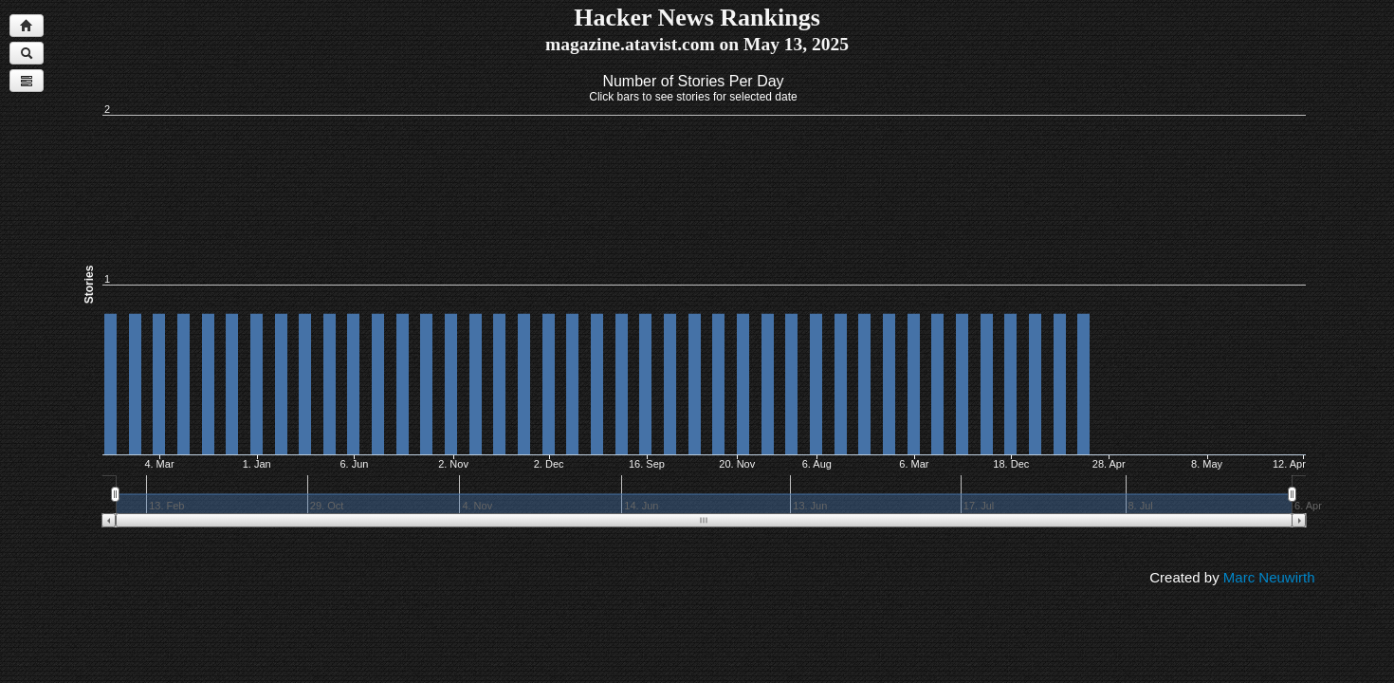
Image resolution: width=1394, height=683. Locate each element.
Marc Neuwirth (1269, 577)
